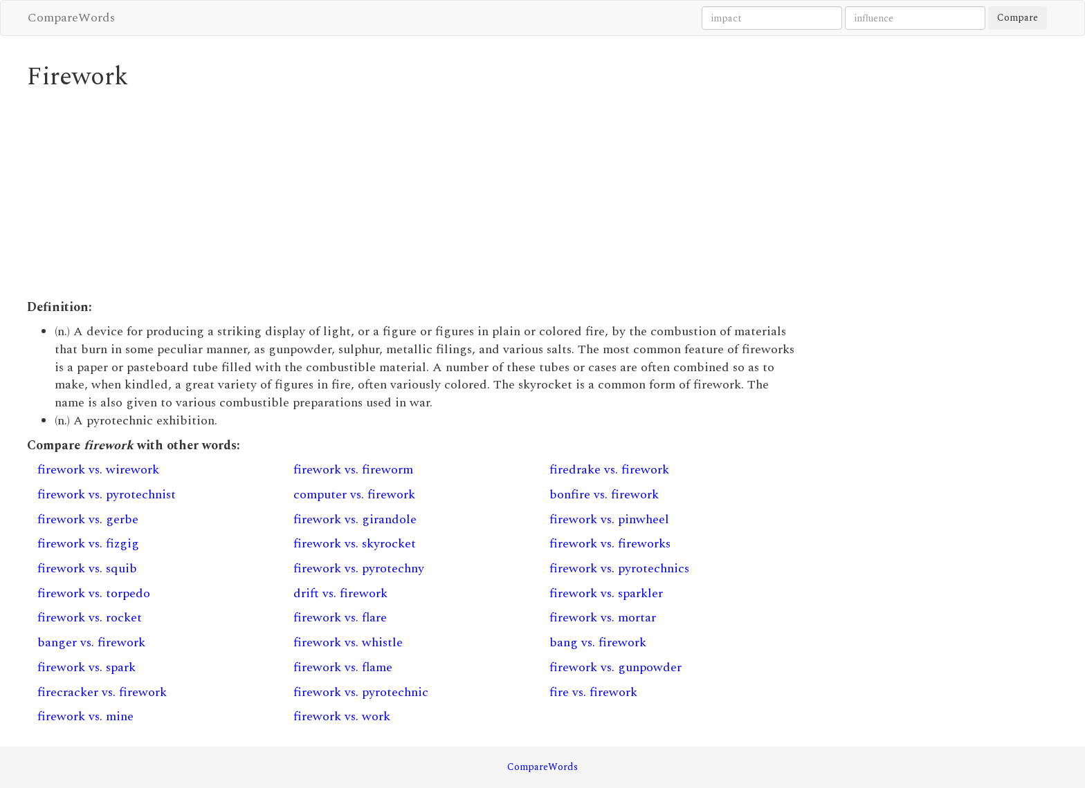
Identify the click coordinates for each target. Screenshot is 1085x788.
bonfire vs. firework (604, 494)
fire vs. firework (593, 692)
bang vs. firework (597, 642)
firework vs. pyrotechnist (106, 494)
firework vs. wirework (98, 469)
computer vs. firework (354, 494)
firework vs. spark (86, 667)
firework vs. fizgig (88, 543)
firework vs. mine (85, 716)
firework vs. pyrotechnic (360, 692)
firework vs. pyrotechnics (619, 568)
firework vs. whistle (348, 642)
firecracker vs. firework (102, 692)
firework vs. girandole (355, 519)
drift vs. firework (340, 593)
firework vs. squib (87, 568)
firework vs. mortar (602, 617)
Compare (1017, 17)
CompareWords (71, 17)
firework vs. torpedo (93, 593)
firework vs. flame (342, 667)
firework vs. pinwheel (609, 519)
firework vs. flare (340, 617)
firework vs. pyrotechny (358, 568)
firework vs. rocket (89, 617)
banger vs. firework (91, 642)
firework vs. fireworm (353, 469)
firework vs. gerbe (87, 519)
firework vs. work (341, 716)
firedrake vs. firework (609, 469)
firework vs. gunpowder (615, 667)
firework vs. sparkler (606, 593)
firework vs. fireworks (610, 543)
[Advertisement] (411, 195)
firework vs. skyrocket (354, 543)
